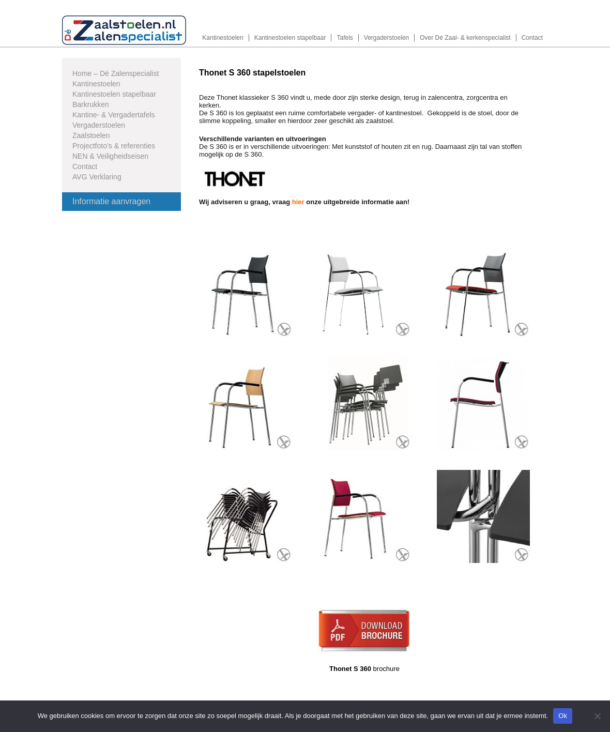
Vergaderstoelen (386, 37)
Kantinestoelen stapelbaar (290, 37)
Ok (562, 716)
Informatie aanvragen (111, 201)
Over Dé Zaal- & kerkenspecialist (465, 37)
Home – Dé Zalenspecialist (115, 73)
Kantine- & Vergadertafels (113, 115)
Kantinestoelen (222, 37)
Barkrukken (90, 104)
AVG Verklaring (96, 177)
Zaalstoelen (91, 135)
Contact (532, 37)
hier (298, 202)
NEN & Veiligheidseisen (110, 156)
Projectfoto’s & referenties (113, 146)
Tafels (345, 37)
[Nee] (597, 716)
